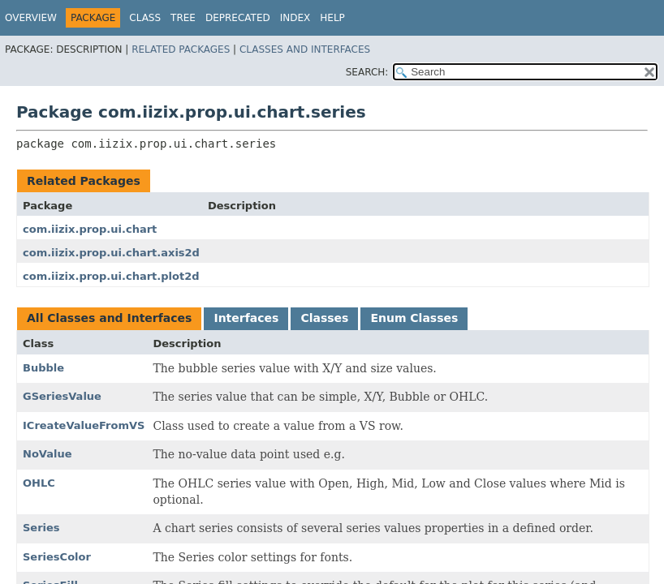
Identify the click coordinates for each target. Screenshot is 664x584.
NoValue (47, 454)
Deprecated (237, 18)
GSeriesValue (62, 396)
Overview (31, 18)
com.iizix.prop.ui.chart (90, 229)
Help (332, 18)
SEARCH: (367, 72)
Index (295, 18)
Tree (183, 18)
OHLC (39, 483)
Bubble (43, 368)
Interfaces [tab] (245, 317)
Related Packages (181, 49)
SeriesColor (57, 557)
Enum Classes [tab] (414, 317)
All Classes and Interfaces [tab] (109, 317)
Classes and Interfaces (304, 49)
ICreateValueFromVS (83, 425)
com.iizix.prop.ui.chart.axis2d (111, 253)
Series (41, 528)
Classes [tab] (324, 317)
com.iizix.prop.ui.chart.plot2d (111, 276)
